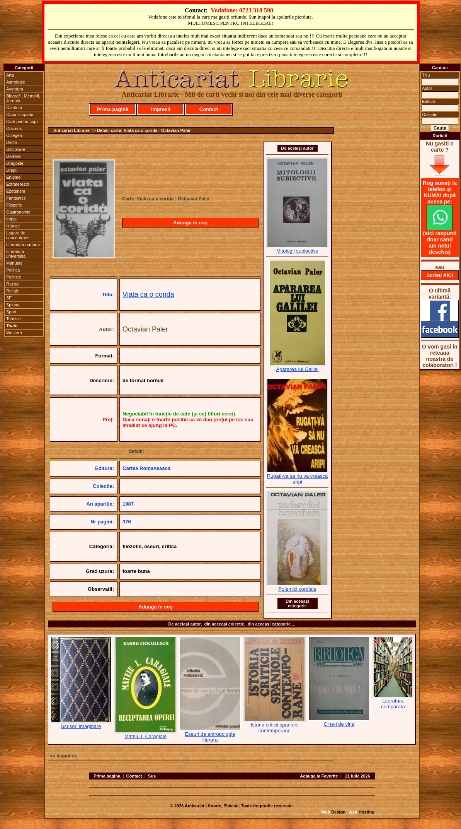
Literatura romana (23, 244)
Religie (12, 291)
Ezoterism (15, 191)
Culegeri (14, 135)
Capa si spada (19, 114)
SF (9, 298)
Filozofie (14, 205)
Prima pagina (107, 776)
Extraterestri (17, 184)
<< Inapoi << (63, 756)
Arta (10, 75)
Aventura (14, 89)
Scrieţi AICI (440, 275)
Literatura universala (16, 253)
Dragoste (15, 163)
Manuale (14, 263)
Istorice (13, 226)
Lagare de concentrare (17, 235)
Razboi (12, 284)
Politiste (13, 277)
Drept (11, 170)
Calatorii (14, 107)
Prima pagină (113, 109)
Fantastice (16, 198)
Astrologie (15, 82)
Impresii (160, 109)
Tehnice (13, 318)
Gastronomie (18, 212)
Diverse (13, 156)
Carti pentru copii (22, 121)
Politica (13, 270)
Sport (11, 311)
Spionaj (13, 305)
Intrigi (11, 219)
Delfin (11, 142)
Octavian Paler (145, 329)
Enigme (13, 177)
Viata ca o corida (148, 294)
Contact (208, 109)
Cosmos (14, 128)
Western (14, 332)
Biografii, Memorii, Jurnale (23, 98)
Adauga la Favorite (319, 776)
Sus (152, 776)
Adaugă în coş (190, 223)
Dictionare (16, 149)
